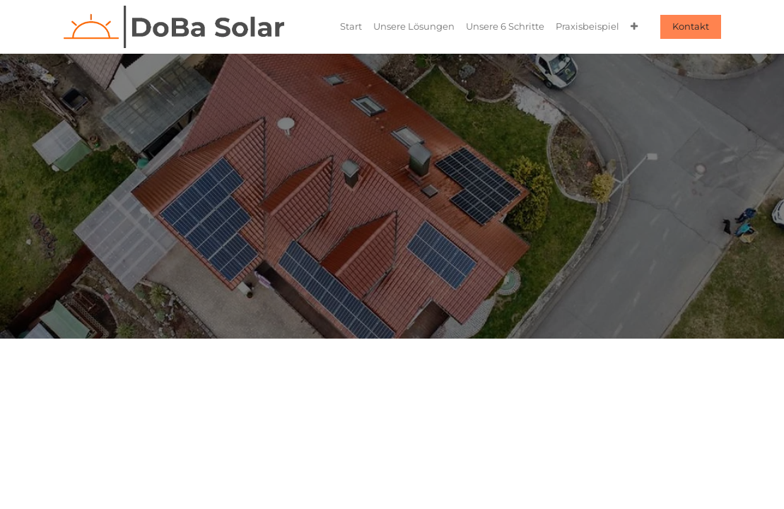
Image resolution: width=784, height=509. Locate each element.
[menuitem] (351, 26)
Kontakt (690, 26)
